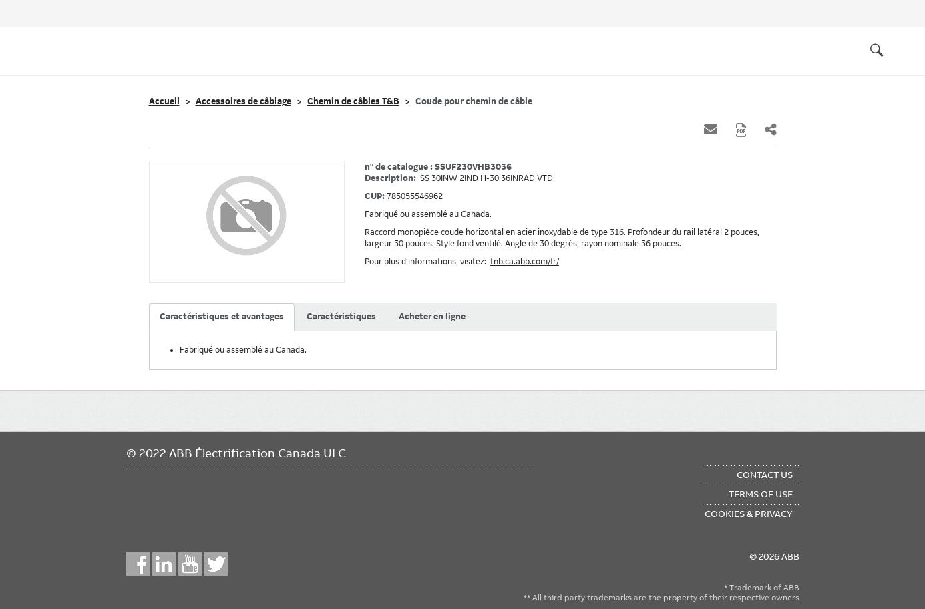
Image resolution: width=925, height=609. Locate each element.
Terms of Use (761, 494)
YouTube (190, 564)
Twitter (216, 564)
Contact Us (765, 475)
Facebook (138, 564)
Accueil (164, 101)
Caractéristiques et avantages (222, 316)
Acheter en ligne (432, 316)
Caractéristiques (341, 316)
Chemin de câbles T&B (353, 101)
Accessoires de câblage (243, 101)
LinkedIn (164, 564)
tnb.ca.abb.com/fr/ (524, 261)
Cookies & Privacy (749, 514)
